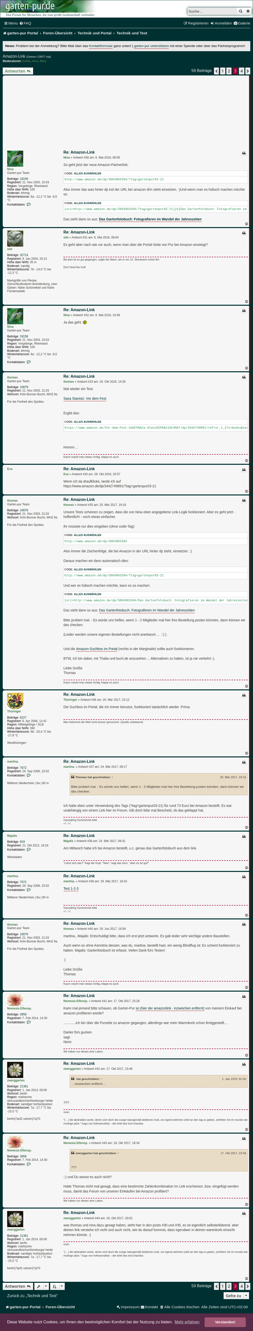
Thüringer (14, 711)
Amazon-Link (14, 56)
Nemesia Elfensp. (19, 1008)
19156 (24, 179)
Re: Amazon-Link (79, 152)
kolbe (26, 61)
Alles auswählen (87, 173)
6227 (23, 717)
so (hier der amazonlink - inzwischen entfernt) (170, 1008)
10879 (24, 387)
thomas (12, 377)
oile (9, 249)
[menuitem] (25, 23)
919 (22, 841)
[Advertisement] (126, 113)
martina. (13, 761)
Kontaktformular (101, 46)
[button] (216, 71)
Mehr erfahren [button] (187, 1322)
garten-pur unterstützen (151, 46)
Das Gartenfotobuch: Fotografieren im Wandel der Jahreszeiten (147, 610)
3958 (23, 1014)
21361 (24, 1086)
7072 (23, 768)
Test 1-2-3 (71, 888)
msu (35, 61)
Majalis (12, 836)
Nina (43, 61)
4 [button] (241, 71)
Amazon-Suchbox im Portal (96, 649)
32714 (24, 255)
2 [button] (229, 71)
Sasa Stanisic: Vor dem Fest (84, 398)
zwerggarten (16, 1080)
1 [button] (223, 71)
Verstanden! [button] (225, 1322)
